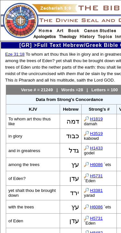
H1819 (96, 118)
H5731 (96, 175)
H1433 (96, 148)
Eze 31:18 (15, 54)
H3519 (96, 133)
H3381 (96, 190)
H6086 (96, 164)
